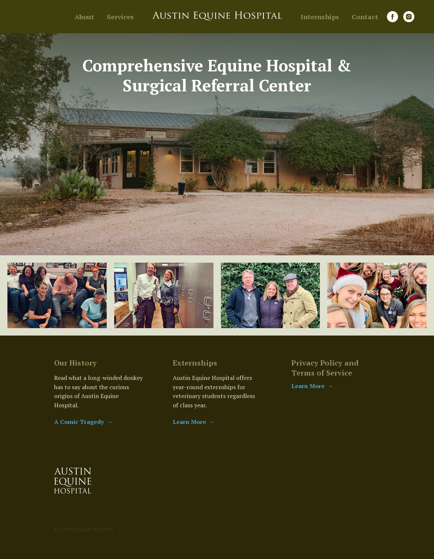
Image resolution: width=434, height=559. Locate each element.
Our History (75, 363)
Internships (320, 16)
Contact (365, 16)
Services (120, 16)
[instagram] (408, 16)
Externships (195, 363)
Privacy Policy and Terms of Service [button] (325, 368)
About (84, 16)
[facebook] (392, 16)
